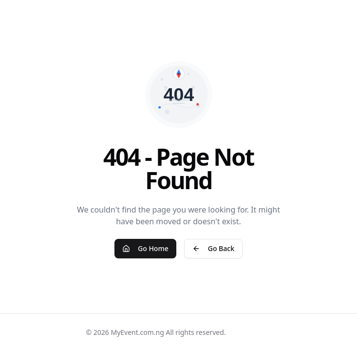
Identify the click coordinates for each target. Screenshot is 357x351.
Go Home (145, 248)
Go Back (213, 248)
